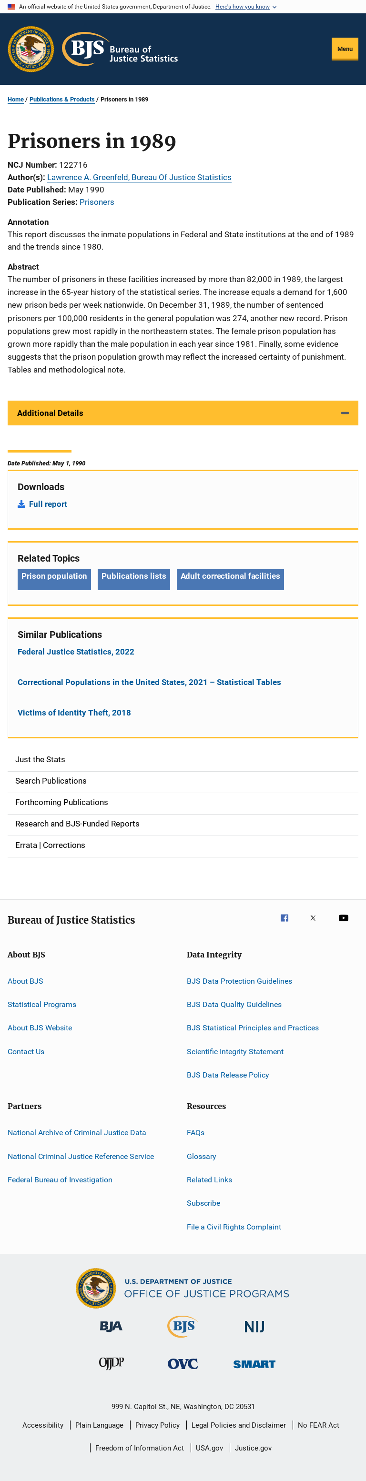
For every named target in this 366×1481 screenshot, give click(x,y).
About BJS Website (40, 1027)
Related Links (209, 1179)
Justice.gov (253, 1448)
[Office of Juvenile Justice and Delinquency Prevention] (111, 1372)
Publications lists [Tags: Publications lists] (134, 576)
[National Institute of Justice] (254, 1334)
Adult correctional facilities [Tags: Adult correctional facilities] (230, 576)
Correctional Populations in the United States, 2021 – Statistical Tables (149, 682)
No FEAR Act (318, 1425)
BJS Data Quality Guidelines (234, 1004)
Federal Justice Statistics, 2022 (76, 651)
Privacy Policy (157, 1425)
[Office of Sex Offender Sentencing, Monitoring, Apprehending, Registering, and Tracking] (254, 1370)
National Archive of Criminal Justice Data (77, 1132)
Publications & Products (62, 99)
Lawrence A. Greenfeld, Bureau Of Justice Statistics (139, 177)
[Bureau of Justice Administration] (111, 1334)
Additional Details (50, 413)
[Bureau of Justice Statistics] (182, 1339)
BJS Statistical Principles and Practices (253, 1027)
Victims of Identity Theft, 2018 (74, 712)
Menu (345, 48)
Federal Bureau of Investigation (60, 1179)
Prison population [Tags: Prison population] (54, 576)
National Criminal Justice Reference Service (81, 1155)
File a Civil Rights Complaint (234, 1226)
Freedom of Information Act (139, 1448)
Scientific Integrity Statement (235, 1051)
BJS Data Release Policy (228, 1074)
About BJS (25, 980)
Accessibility (42, 1425)
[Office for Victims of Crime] (183, 1371)
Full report (48, 504)
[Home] (120, 49)
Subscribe (203, 1203)
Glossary (201, 1155)
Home (16, 99)
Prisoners (97, 202)
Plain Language (99, 1425)
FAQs (195, 1132)
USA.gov (209, 1448)
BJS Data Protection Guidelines (239, 980)
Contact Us (26, 1051)
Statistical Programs (42, 1004)
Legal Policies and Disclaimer (239, 1425)
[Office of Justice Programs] (31, 49)
